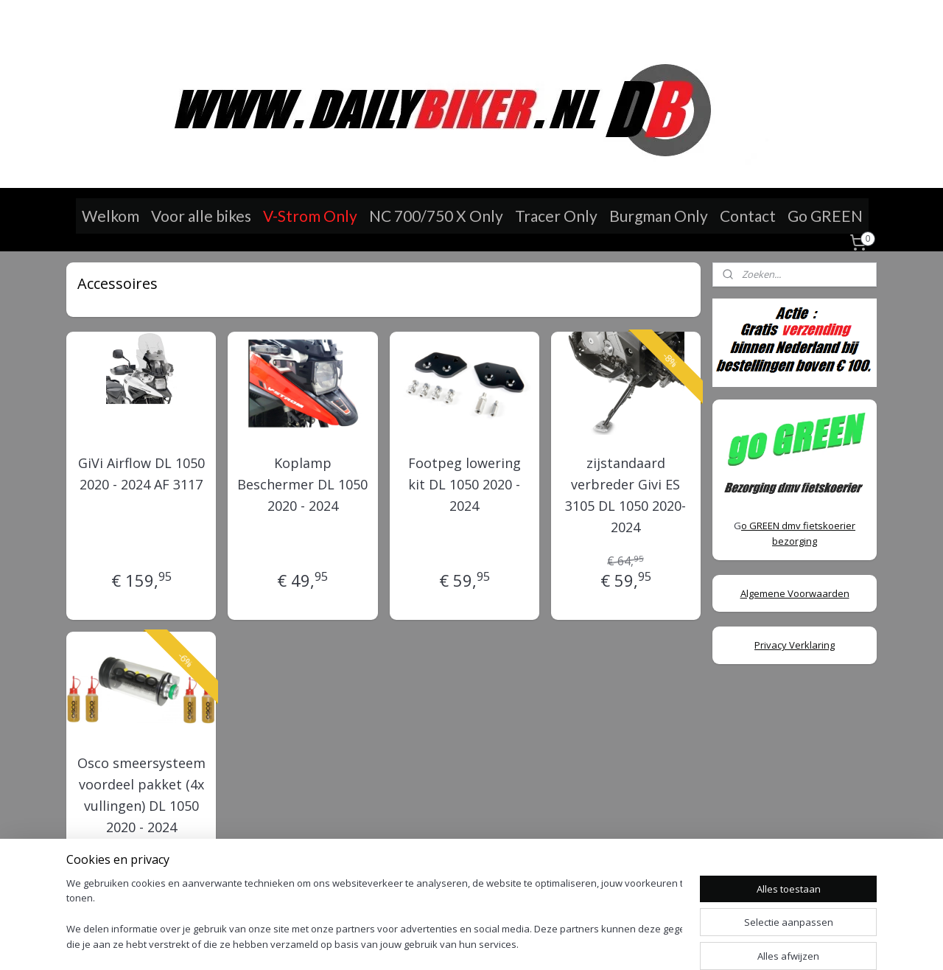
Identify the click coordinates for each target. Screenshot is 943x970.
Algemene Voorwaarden (794, 593)
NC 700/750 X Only (436, 215)
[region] (374, 915)
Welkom (110, 215)
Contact (748, 215)
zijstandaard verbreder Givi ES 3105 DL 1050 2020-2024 (625, 494)
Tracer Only (556, 215)
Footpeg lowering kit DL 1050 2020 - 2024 (463, 484)
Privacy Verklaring (794, 645)
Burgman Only (658, 215)
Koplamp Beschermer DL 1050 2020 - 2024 (302, 484)
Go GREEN (825, 215)
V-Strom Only (310, 215)
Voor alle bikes (201, 215)
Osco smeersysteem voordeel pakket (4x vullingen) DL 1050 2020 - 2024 (141, 794)
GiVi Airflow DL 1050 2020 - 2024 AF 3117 (141, 473)
